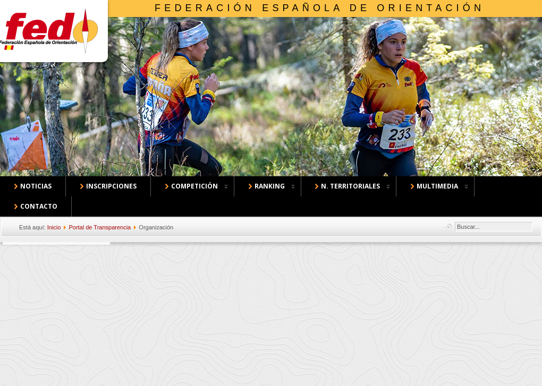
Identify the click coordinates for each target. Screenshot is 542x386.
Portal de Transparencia (100, 227)
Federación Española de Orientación (320, 8)
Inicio (54, 227)
